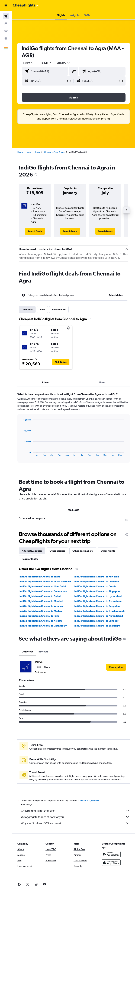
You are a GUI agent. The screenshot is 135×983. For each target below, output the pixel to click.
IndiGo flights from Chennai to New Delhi (43, 670)
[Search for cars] (6, 30)
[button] (6, 5)
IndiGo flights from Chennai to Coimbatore (43, 675)
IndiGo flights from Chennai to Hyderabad (98, 680)
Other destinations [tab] (82, 634)
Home (20, 152)
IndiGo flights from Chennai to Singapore (97, 675)
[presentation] (35, 174)
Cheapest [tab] (27, 309)
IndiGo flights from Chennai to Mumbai (41, 685)
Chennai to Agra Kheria (54, 152)
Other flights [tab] (108, 634)
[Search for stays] (6, 23)
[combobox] (63, 62)
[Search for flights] (6, 16)
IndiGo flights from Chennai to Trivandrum (97, 685)
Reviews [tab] (43, 735)
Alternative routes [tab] (32, 634)
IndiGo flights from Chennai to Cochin (95, 670)
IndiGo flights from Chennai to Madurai (41, 694)
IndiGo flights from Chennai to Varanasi (41, 690)
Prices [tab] (45, 382)
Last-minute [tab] (59, 309)
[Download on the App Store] (111, 950)
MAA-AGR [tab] (73, 510)
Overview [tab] (27, 735)
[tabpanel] (73, 431)
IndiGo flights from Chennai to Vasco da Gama (45, 665)
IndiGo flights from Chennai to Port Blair (96, 660)
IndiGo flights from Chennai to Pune (39, 699)
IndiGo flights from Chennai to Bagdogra (97, 709)
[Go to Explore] (6, 38)
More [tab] (102, 382)
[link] (35, 231)
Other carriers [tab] (57, 634)
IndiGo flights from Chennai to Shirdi (40, 660)
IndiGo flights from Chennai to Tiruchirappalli (99, 694)
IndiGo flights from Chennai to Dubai (40, 680)
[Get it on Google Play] (111, 942)
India (37, 152)
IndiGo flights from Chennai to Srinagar (96, 704)
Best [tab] (42, 309)
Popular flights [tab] (30, 642)
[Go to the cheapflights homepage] (26, 5)
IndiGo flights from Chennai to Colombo (96, 665)
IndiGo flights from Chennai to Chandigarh (43, 709)
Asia (29, 152)
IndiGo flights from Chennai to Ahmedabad (98, 699)
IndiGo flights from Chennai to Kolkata (41, 704)
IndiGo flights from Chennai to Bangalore (97, 690)
